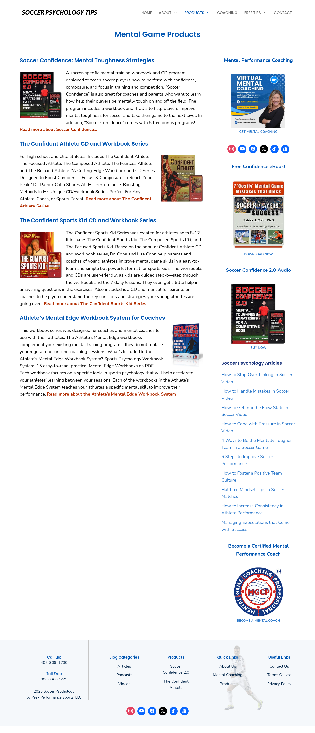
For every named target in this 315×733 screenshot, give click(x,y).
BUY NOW (258, 348)
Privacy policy (279, 683)
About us (227, 666)
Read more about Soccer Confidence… (58, 129)
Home (146, 12)
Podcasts (124, 675)
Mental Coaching (227, 675)
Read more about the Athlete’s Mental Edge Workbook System (111, 394)
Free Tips (257, 12)
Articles (124, 666)
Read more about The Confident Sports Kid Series (95, 304)
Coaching (227, 12)
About (170, 12)
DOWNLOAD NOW (258, 254)
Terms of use (279, 675)
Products (199, 12)
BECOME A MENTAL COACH (258, 621)
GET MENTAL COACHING (258, 132)
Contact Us (279, 666)
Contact (283, 12)
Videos (124, 683)
